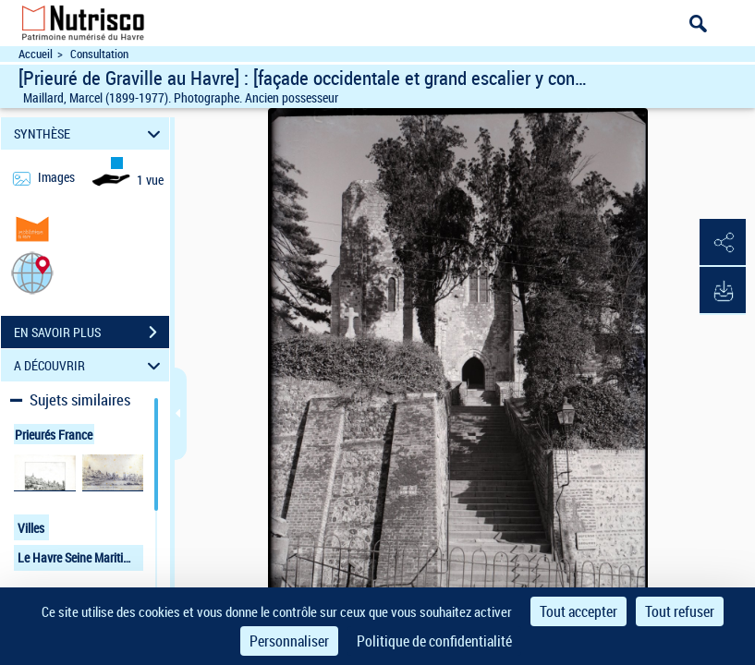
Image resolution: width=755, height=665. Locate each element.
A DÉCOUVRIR (90, 365)
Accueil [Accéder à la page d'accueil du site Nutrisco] (35, 54)
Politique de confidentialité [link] (434, 641)
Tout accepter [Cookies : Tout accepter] (578, 611)
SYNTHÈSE (90, 133)
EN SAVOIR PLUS (91, 332)
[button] (32, 272)
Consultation (99, 54)
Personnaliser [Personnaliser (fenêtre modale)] (289, 641)
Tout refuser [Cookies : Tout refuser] (679, 611)
